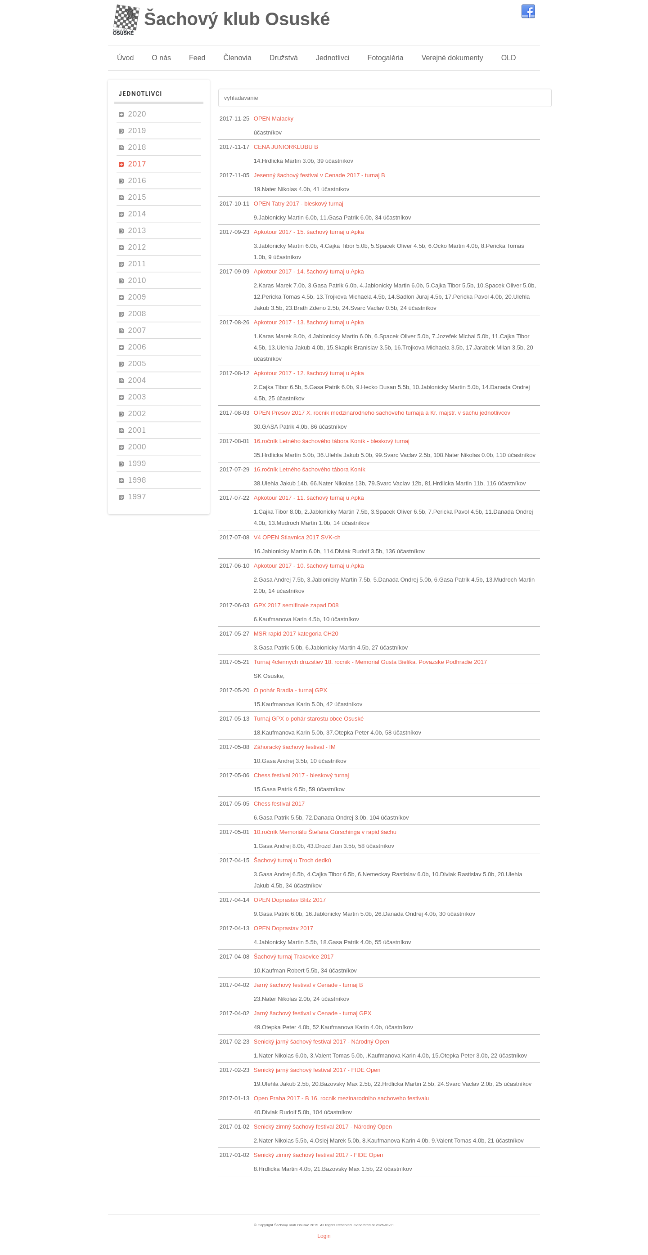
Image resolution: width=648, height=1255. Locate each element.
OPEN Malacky (273, 118)
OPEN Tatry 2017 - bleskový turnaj (298, 203)
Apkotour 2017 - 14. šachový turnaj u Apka (309, 271)
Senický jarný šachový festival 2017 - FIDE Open (317, 1070)
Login (323, 1236)
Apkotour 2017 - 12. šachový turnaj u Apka (309, 373)
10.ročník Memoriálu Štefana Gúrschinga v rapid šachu (325, 832)
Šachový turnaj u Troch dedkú (292, 860)
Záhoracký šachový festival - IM (295, 747)
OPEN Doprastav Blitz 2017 (290, 899)
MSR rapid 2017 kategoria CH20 (296, 633)
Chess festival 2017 (279, 803)
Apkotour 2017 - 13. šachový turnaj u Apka (309, 322)
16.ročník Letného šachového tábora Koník (309, 469)
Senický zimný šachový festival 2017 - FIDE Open (318, 1155)
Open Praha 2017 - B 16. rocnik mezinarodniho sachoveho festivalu (341, 1098)
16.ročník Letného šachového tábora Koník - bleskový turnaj (332, 441)
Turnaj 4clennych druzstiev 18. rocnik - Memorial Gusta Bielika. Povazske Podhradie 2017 (370, 662)
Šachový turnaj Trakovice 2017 (294, 956)
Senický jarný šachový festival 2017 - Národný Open (321, 1041)
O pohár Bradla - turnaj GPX (290, 690)
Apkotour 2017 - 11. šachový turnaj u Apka (309, 497)
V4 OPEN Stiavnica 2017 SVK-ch (297, 537)
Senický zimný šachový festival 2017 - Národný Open (323, 1126)
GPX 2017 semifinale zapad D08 (296, 605)
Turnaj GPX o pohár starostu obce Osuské (309, 718)
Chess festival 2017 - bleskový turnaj (301, 775)
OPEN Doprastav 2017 (283, 928)
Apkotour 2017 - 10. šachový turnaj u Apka (309, 565)
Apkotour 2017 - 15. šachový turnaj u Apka (309, 232)
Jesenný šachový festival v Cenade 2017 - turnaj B (319, 175)
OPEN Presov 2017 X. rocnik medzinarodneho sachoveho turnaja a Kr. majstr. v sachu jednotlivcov (382, 412)
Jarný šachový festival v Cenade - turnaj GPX (313, 1013)
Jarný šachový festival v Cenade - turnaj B (308, 985)
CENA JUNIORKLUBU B (286, 146)
